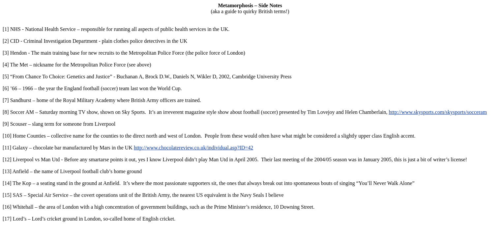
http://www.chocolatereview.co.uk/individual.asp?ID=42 (193, 147)
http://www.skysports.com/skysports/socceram (438, 112)
